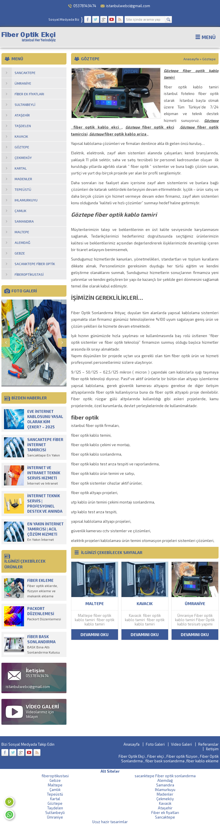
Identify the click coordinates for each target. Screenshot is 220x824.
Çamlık (55, 789)
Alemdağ (165, 780)
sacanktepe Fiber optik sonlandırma (165, 776)
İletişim (212, 749)
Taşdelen (55, 808)
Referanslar (208, 744)
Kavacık (165, 803)
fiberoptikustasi (55, 776)
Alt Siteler (110, 771)
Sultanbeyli (55, 812)
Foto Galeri (155, 744)
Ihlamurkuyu (165, 789)
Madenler (165, 794)
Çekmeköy (165, 798)
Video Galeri (181, 744)
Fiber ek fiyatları (165, 812)
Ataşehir (165, 808)
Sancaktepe (165, 817)
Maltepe (55, 785)
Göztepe (55, 803)
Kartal (55, 798)
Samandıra (165, 785)
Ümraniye (55, 817)
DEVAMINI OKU (94, 634)
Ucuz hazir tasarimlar (110, 821)
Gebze (55, 780)
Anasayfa (191, 59)
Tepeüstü (55, 794)
